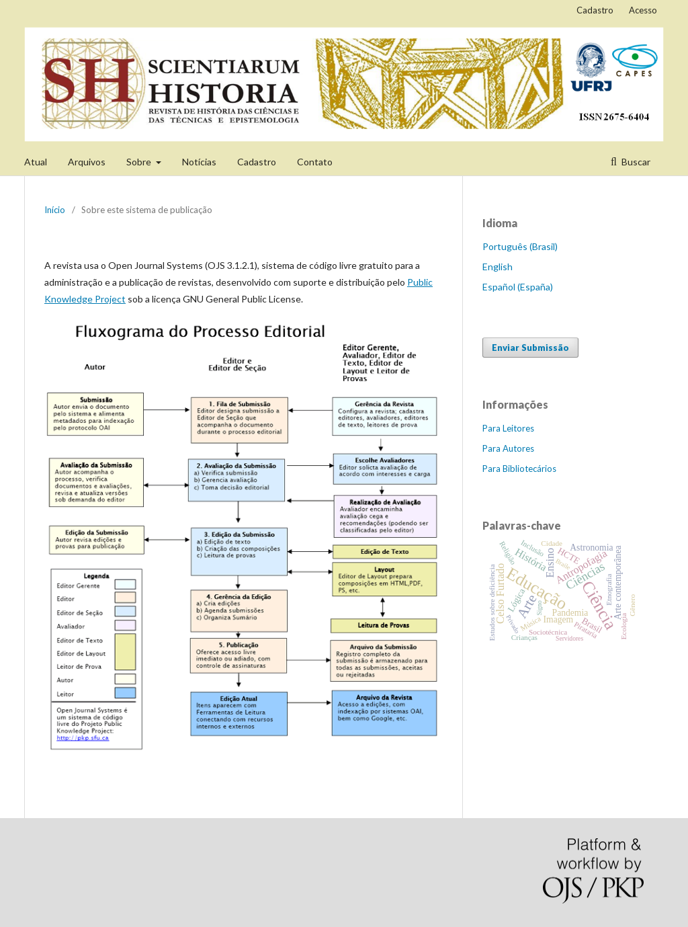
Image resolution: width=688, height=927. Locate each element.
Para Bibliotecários (519, 468)
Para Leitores (508, 428)
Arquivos (86, 161)
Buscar (634, 161)
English (497, 266)
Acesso (643, 10)
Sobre (139, 161)
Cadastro (256, 161)
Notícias (199, 161)
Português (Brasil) (520, 246)
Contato (315, 161)
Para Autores (508, 448)
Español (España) (517, 286)
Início (54, 209)
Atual (35, 161)
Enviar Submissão (530, 347)
